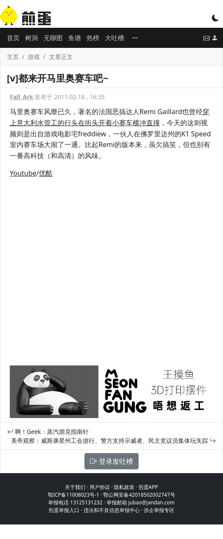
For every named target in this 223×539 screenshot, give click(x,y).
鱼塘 (74, 37)
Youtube (23, 173)
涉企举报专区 (159, 510)
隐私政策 (124, 487)
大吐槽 (114, 37)
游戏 (34, 57)
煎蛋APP (148, 487)
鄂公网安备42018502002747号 (139, 494)
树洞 (31, 37)
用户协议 (100, 487)
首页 (13, 37)
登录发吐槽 (111, 461)
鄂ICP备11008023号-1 (73, 494)
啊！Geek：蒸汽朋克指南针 (48, 431)
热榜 (93, 37)
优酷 (45, 173)
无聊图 (53, 37)
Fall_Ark (21, 97)
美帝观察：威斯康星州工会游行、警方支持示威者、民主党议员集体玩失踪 (113, 440)
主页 (13, 57)
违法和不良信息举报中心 (112, 510)
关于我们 (75, 487)
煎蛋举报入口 (64, 510)
